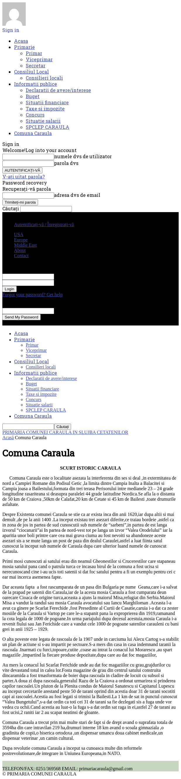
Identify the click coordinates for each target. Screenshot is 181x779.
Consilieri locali (44, 78)
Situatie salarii (43, 121)
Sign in (10, 30)
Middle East (25, 245)
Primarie (24, 47)
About (20, 250)
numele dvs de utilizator (83, 156)
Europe (20, 239)
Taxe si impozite (45, 108)
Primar (34, 53)
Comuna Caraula (33, 133)
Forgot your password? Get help (32, 294)
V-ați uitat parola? (23, 176)
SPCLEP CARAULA (47, 127)
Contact (21, 255)
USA (18, 234)
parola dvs (66, 163)
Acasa (21, 41)
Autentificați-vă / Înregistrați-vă (44, 224)
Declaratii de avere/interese (58, 90)
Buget (32, 96)
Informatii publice (35, 84)
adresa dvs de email (77, 195)
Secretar (35, 65)
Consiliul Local (31, 72)
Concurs (35, 115)
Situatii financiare (47, 102)
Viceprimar (39, 59)
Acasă (8, 437)
